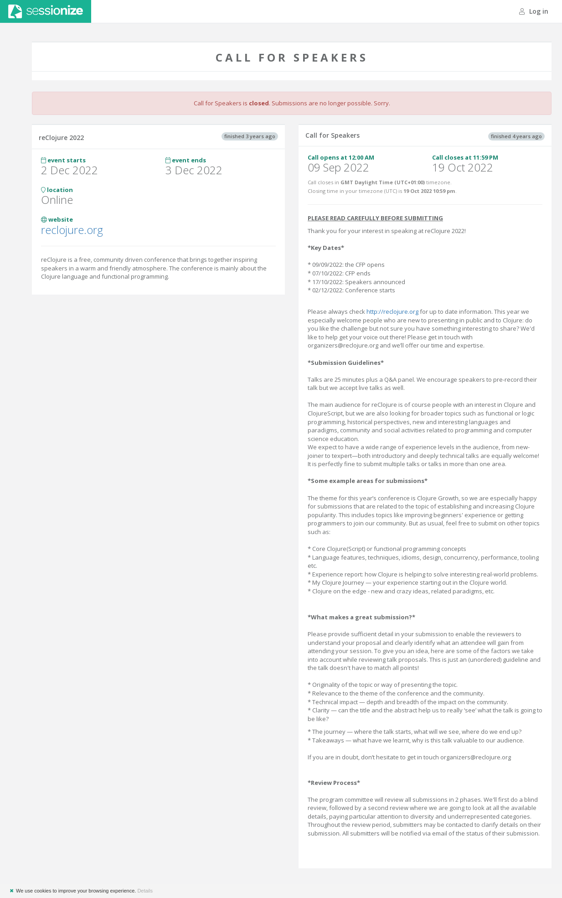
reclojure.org (72, 229)
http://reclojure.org (392, 311)
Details (145, 890)
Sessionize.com (45, 11)
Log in (533, 11)
